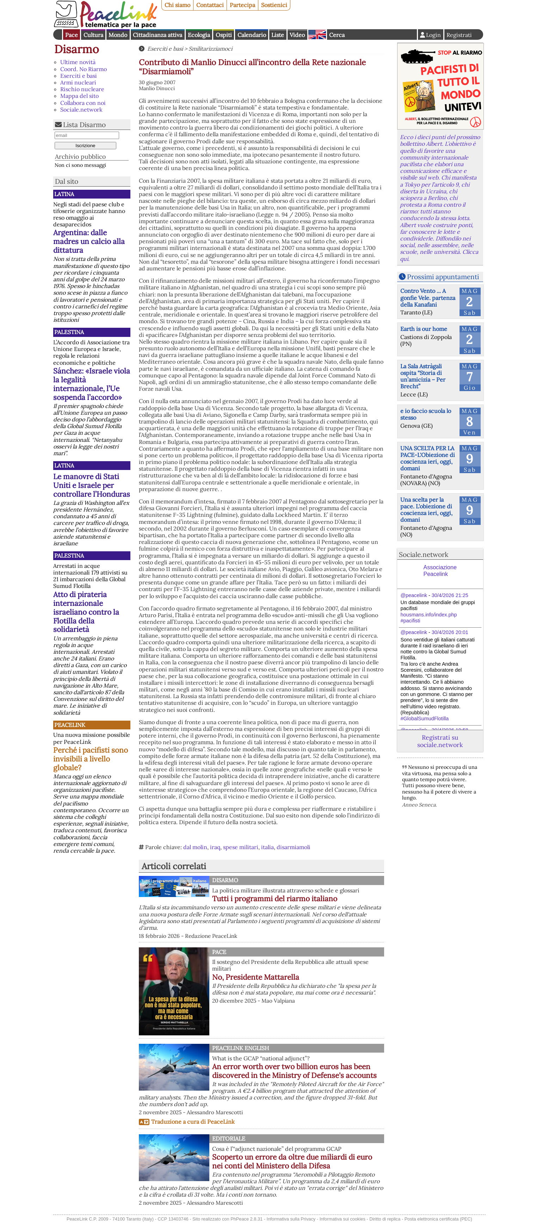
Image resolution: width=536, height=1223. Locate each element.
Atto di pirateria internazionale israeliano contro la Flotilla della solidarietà (86, 612)
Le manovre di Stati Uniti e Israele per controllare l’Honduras (91, 485)
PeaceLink (69, 724)
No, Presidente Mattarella (255, 977)
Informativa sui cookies (342, 1219)
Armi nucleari (78, 82)
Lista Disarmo (84, 124)
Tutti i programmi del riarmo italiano (274, 898)
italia (267, 847)
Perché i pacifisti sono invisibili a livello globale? (90, 758)
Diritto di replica (384, 1219)
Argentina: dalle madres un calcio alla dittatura (89, 241)
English (317, 34)
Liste (277, 34)
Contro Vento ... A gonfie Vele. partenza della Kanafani (427, 297)
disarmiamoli (293, 847)
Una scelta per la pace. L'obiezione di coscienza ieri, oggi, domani (426, 509)
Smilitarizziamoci (210, 48)
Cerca (337, 34)
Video (297, 34)
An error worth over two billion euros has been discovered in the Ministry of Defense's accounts (294, 1071)
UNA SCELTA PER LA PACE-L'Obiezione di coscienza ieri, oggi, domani (427, 458)
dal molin (195, 847)
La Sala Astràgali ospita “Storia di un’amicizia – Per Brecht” (422, 376)
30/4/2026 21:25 (450, 595)
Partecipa (242, 4)
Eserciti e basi (78, 75)
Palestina (69, 331)
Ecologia (199, 34)
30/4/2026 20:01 (450, 632)
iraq (215, 847)
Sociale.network (81, 109)
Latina (64, 193)
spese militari (240, 847)
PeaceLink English (240, 1048)
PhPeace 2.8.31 (246, 1219)
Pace (71, 34)
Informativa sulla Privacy (291, 1219)
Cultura (93, 34)
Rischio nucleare (82, 89)
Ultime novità (78, 61)
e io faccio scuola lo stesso (425, 414)
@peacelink (414, 595)
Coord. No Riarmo (83, 69)
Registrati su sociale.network (440, 741)
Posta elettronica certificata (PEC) (438, 1219)
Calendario (252, 34)
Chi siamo (177, 4)
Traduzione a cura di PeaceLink (193, 1121)
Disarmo (76, 49)
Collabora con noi (83, 102)
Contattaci (210, 4)
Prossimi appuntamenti (443, 276)
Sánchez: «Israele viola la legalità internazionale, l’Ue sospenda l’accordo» (91, 384)
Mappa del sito (79, 95)
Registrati (459, 34)
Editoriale (228, 1138)
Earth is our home (423, 328)
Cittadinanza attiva (157, 34)
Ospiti (224, 34)
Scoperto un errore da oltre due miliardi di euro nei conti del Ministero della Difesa (292, 1161)
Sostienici (274, 4)
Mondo (118, 34)
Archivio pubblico (80, 156)
